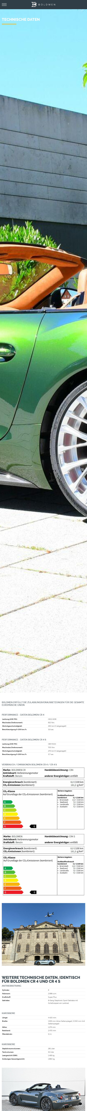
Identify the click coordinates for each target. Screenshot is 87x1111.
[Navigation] (4, 4)
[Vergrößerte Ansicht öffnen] (43, 798)
